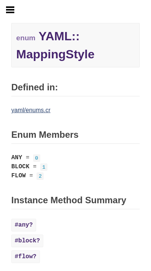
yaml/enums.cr (30, 110)
